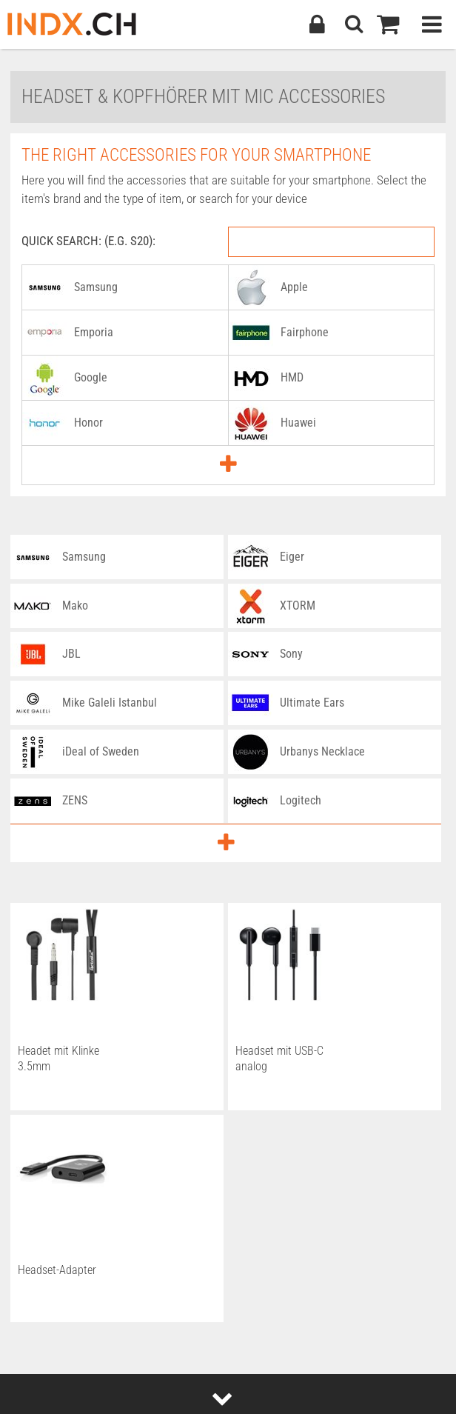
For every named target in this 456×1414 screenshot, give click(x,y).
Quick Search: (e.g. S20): (88, 240)
